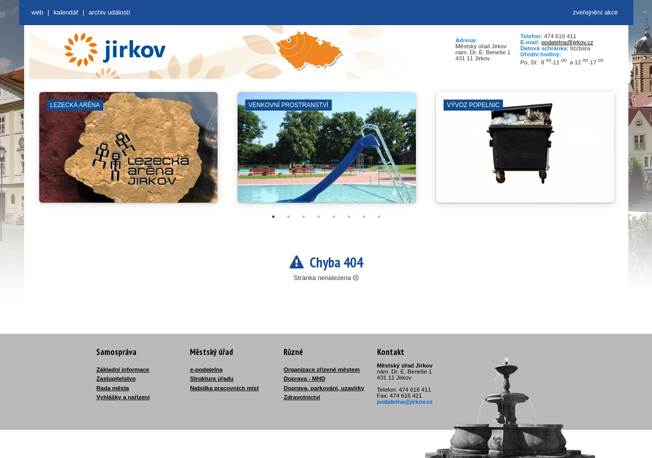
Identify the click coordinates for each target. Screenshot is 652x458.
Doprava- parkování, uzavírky (324, 388)
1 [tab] (273, 217)
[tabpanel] (128, 152)
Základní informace (123, 370)
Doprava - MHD (305, 379)
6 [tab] (349, 217)
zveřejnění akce (595, 12)
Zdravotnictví (302, 397)
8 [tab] (379, 217)
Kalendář (65, 12)
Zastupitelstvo (116, 379)
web (37, 12)
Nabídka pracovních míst (224, 388)
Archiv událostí (109, 12)
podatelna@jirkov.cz (567, 42)
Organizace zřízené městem (322, 370)
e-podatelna (206, 370)
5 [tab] (334, 217)
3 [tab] (304, 217)
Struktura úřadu (212, 379)
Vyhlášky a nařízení (123, 397)
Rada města (113, 388)
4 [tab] (319, 217)
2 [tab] (288, 217)
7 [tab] (364, 217)
